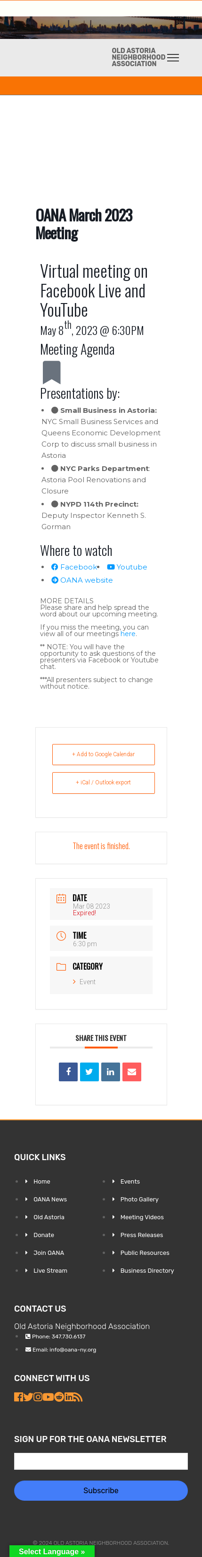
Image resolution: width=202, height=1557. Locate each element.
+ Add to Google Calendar (103, 754)
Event (84, 982)
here (128, 634)
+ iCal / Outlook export (103, 782)
